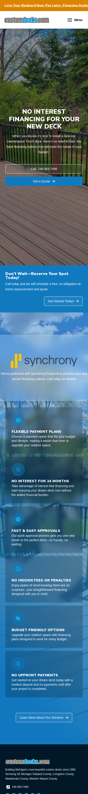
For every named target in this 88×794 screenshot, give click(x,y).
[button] (75, 20)
